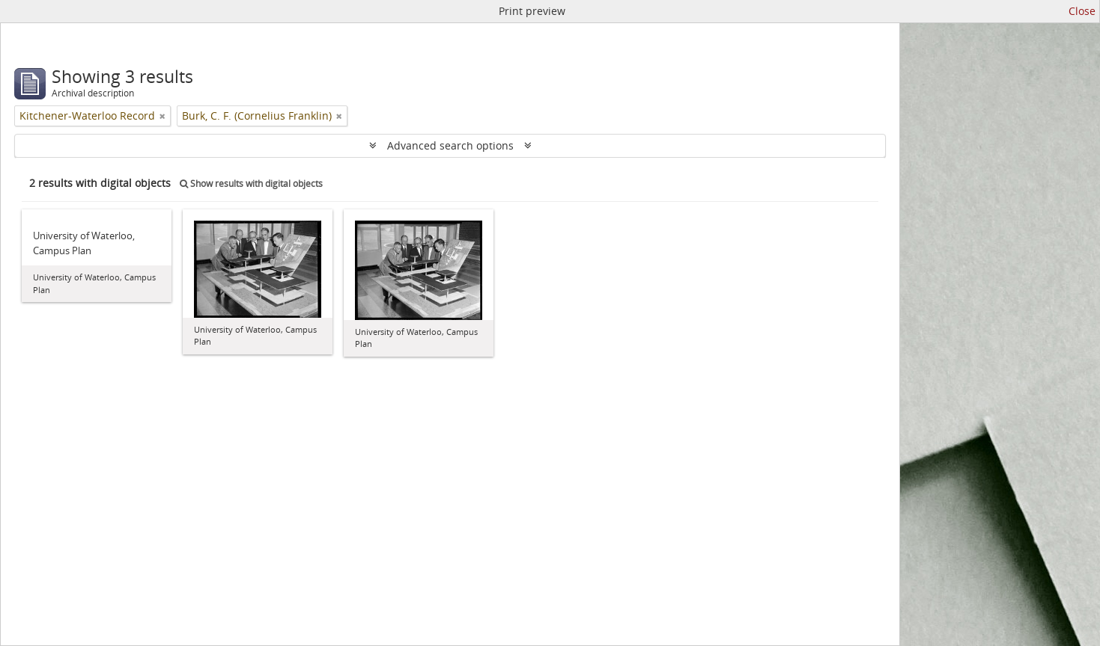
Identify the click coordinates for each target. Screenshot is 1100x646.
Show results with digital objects (251, 183)
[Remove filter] (162, 115)
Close (1082, 11)
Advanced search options (450, 145)
